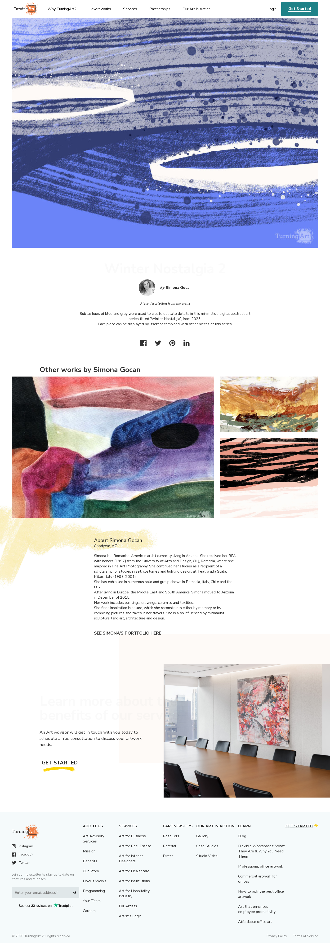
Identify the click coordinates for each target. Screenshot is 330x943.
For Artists (128, 906)
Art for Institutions (134, 881)
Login (272, 9)
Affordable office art (255, 921)
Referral (169, 846)
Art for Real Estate (135, 846)
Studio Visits (207, 856)
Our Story (91, 871)
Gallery (202, 836)
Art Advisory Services (93, 838)
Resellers (171, 836)
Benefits (90, 861)
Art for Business (132, 836)
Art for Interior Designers (131, 858)
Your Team (92, 901)
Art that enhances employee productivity (257, 909)
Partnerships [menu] (159, 9)
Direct (168, 856)
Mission (89, 851)
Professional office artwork (260, 866)
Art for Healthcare (134, 871)
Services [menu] (130, 9)
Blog (242, 836)
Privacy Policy (277, 936)
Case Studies (207, 846)
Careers (89, 910)
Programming (94, 891)
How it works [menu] (100, 9)
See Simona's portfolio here (127, 633)
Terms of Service (305, 936)
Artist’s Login (130, 916)
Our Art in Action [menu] (196, 9)
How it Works (94, 881)
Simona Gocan (179, 287)
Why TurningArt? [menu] (62, 9)
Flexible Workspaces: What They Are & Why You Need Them (261, 851)
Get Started (299, 8)
